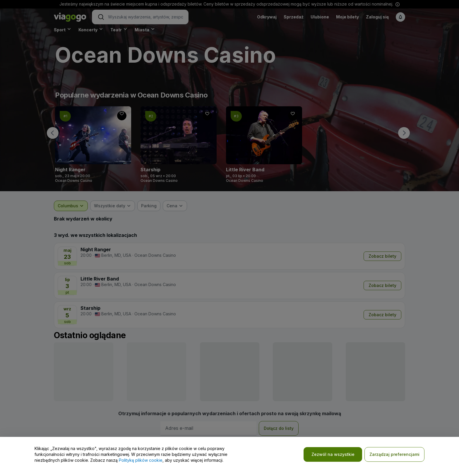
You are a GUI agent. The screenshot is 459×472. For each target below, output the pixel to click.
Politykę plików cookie (140, 460)
